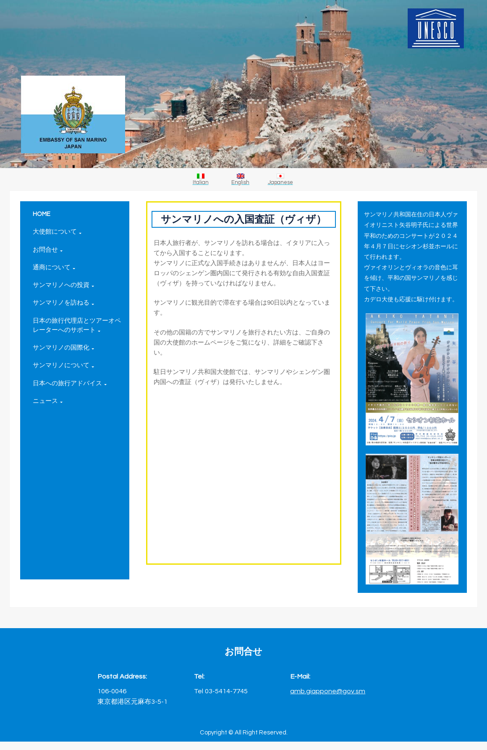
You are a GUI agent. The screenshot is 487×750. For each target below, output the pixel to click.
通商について (54, 267)
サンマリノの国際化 (63, 348)
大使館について (57, 232)
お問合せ (48, 250)
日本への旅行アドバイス (70, 383)
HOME (41, 214)
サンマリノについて (63, 365)
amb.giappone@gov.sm (327, 691)
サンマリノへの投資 (63, 285)
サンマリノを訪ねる (63, 303)
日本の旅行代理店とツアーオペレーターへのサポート (77, 325)
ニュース (48, 401)
